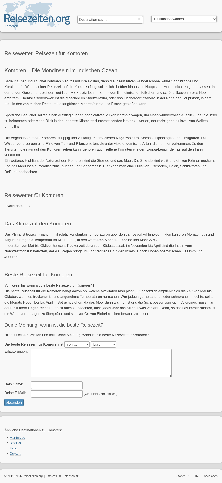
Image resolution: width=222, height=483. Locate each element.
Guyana (15, 453)
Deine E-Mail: (15, 393)
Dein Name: (13, 384)
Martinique (17, 437)
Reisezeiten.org (33, 476)
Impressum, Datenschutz (63, 476)
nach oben (211, 476)
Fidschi (15, 448)
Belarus (15, 443)
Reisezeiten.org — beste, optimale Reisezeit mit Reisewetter (37, 20)
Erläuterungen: (16, 351)
